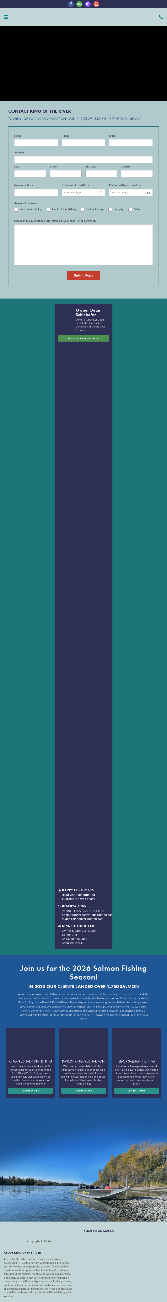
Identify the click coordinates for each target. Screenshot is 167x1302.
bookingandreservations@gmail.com (88, 915)
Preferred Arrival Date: (76, 185)
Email (112, 135)
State (53, 166)
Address (19, 152)
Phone (65, 135)
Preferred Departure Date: (125, 185)
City (16, 166)
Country (126, 166)
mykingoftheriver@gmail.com (83, 919)
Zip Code (90, 166)
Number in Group (24, 185)
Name (17, 135)
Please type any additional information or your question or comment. (55, 221)
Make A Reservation (83, 338)
